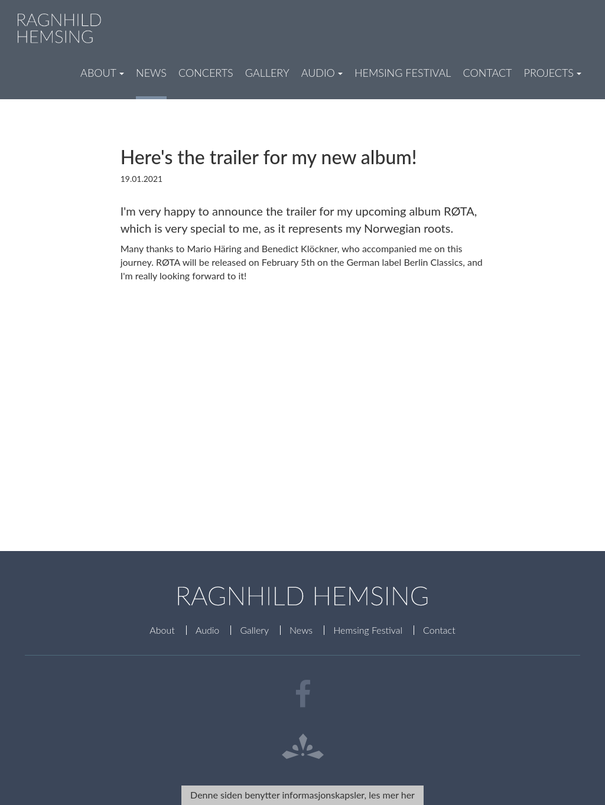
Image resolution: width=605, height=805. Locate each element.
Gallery (267, 72)
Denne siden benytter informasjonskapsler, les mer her (302, 794)
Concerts (205, 72)
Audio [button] (322, 72)
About (161, 629)
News (151, 72)
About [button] (102, 72)
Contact (487, 72)
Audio (207, 629)
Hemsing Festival (402, 72)
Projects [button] (552, 72)
